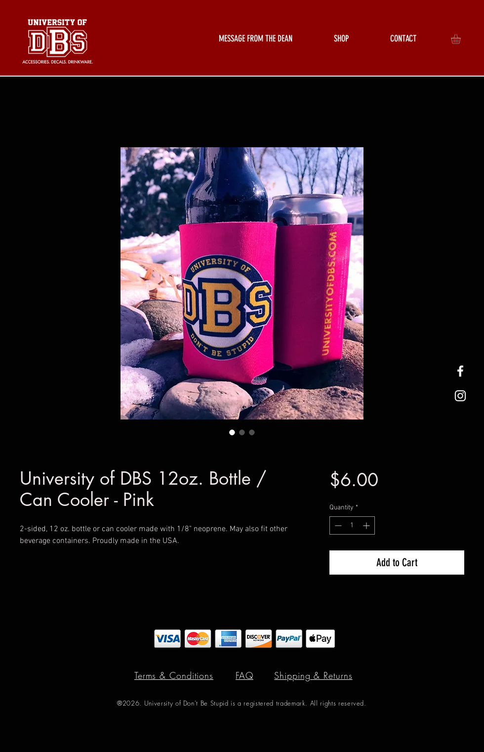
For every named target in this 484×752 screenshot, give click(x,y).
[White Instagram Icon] (460, 395)
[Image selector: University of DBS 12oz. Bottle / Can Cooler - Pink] (232, 432)
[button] (341, 38)
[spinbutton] (352, 525)
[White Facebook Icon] (460, 371)
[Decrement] (337, 525)
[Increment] (367, 525)
